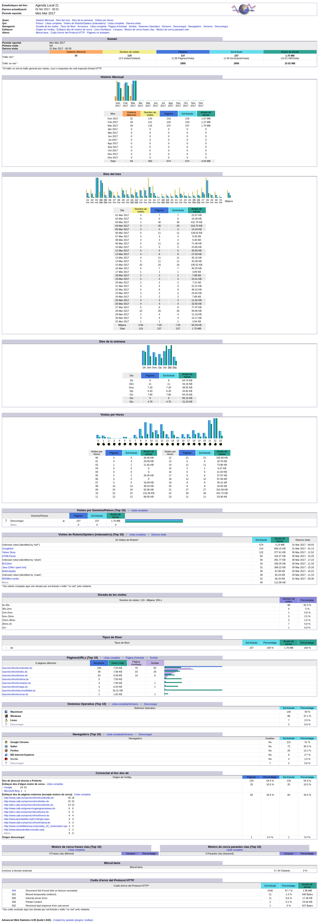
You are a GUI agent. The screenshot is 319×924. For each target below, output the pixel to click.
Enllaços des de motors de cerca (74, 29)
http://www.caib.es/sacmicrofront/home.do (26, 815)
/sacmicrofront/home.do (15, 675)
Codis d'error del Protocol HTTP (68, 32)
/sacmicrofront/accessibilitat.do (18, 690)
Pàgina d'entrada (117, 26)
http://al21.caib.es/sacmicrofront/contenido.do (28, 804)
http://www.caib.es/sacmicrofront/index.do (26, 801)
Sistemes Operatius (149, 26)
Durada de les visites (47, 26)
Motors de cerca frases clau (139, 29)
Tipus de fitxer (68, 26)
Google (8, 787)
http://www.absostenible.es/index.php (24, 829)
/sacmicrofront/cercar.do (15, 694)
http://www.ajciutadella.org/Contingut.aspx (26, 819)
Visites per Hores (104, 20)
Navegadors (194, 26)
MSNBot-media (10, 578)
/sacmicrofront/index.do (14, 671)
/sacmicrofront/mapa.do (15, 686)
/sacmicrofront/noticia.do (15, 679)
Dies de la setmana (82, 20)
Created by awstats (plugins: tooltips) (73, 920)
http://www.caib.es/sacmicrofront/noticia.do (27, 822)
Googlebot (8, 548)
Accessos (83, 26)
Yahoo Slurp (9, 552)
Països (39, 23)
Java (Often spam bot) (14, 567)
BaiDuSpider (9, 571)
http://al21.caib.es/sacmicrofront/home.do (26, 812)
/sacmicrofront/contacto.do (16, 683)
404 (14, 890)
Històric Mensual (45, 20)
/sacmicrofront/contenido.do (17, 668)
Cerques (118, 29)
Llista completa (53, 23)
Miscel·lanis (42, 32)
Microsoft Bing (12, 791)
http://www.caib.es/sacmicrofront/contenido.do (29, 797)
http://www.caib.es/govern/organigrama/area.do (29, 808)
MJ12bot (7, 563)
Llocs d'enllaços (102, 29)
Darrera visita (133, 23)
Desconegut (179, 26)
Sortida (132, 26)
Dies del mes (63, 20)
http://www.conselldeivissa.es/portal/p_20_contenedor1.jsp (35, 826)
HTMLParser (9, 556)
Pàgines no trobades (98, 32)
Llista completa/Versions (125, 704)
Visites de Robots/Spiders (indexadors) (85, 23)
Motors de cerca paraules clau (172, 29)
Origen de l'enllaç (45, 29)
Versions (166, 26)
